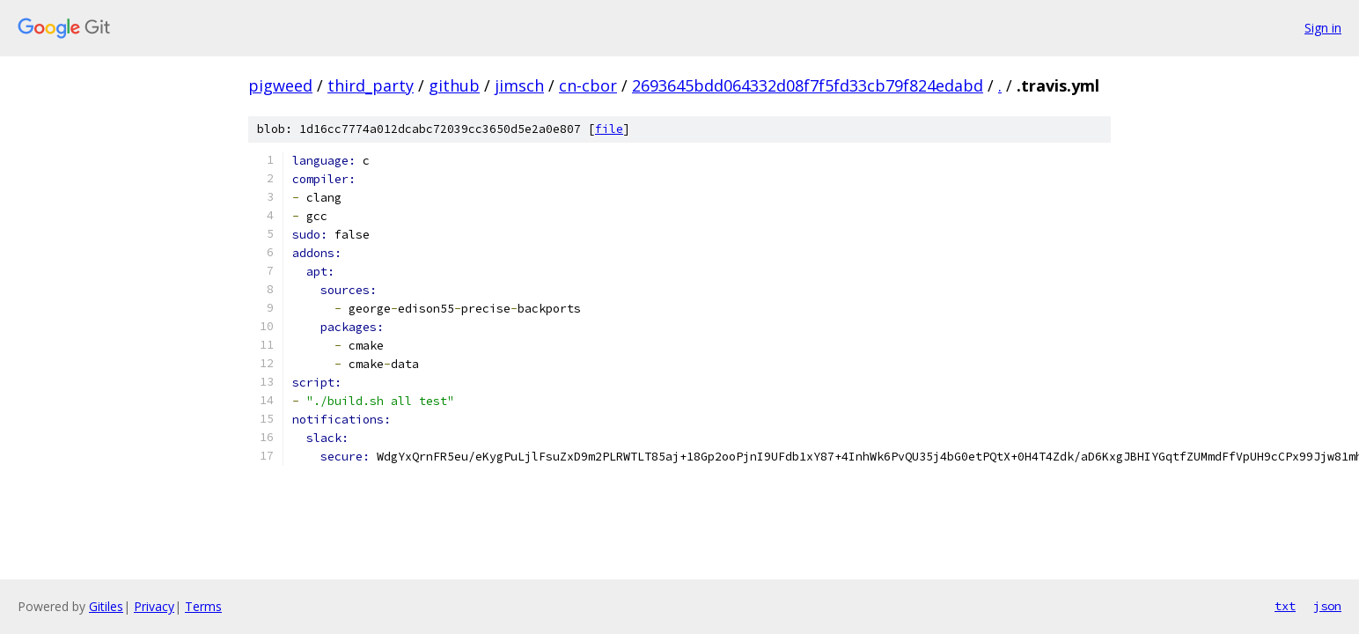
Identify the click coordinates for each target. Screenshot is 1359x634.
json (1327, 606)
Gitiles (106, 606)
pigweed (280, 85)
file (609, 129)
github (454, 85)
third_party (370, 85)
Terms (203, 606)
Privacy (154, 606)
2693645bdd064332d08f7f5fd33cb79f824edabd (807, 85)
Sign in (1322, 27)
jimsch (519, 85)
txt (1285, 606)
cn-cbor (588, 85)
